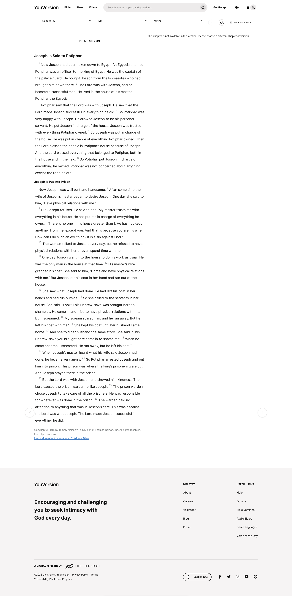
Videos (93, 7)
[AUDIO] (211, 22)
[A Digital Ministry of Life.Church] (146, 564)
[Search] (151, 7)
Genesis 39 (67, 21)
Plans (80, 7)
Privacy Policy (80, 574)
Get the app (220, 7)
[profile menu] (251, 7)
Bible (67, 7)
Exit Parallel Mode (240, 22)
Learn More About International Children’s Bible (61, 438)
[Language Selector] (237, 7)
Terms (94, 574)
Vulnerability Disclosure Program (53, 579)
